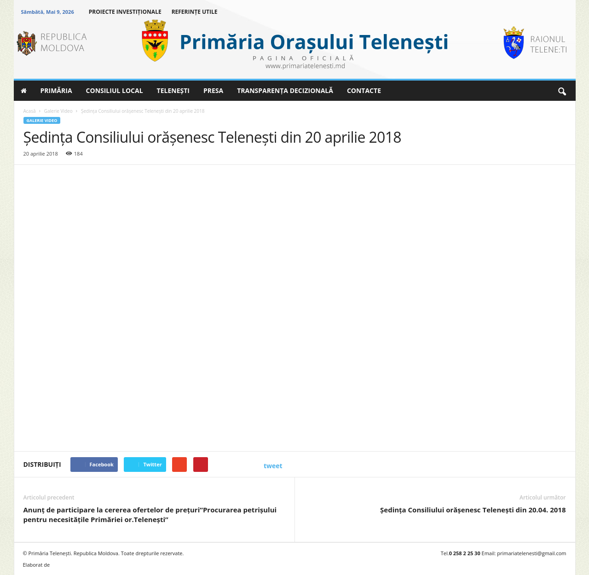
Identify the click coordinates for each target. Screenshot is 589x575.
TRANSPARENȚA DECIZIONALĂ (285, 90)
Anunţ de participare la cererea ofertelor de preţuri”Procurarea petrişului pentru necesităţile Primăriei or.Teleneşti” (150, 514)
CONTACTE (364, 90)
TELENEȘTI (173, 90)
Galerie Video (42, 120)
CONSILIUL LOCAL (114, 90)
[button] (562, 91)
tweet (273, 465)
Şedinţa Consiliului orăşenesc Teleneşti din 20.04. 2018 (473, 509)
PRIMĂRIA (56, 90)
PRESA (213, 90)
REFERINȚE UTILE (195, 12)
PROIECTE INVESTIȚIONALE (125, 12)
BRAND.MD (69, 564)
